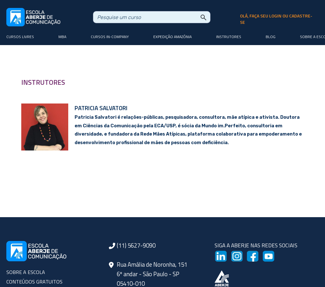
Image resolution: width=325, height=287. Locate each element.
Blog (270, 37)
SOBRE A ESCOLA (25, 272)
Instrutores (228, 37)
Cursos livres (20, 37)
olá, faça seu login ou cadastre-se (276, 19)
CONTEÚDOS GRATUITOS (34, 281)
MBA (62, 37)
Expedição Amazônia (172, 37)
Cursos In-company (110, 37)
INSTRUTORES (43, 82)
